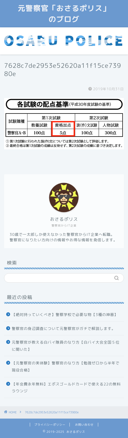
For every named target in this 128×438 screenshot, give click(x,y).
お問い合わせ (84, 425)
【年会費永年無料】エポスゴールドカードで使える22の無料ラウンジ (66, 387)
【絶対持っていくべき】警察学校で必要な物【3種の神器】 (65, 314)
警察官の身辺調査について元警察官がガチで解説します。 (63, 328)
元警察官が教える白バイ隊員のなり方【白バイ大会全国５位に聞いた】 (66, 346)
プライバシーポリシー (49, 425)
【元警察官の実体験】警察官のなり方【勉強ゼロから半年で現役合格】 (66, 366)
